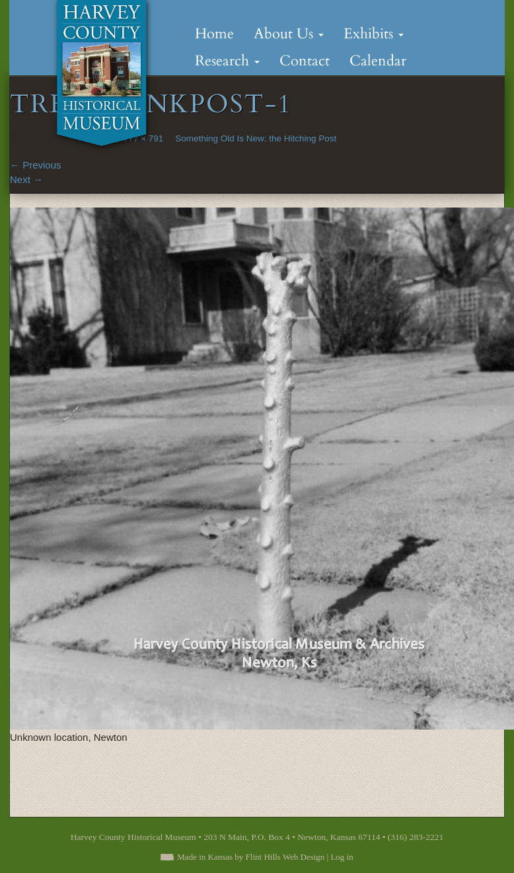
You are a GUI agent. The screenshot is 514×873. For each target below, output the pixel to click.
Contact (304, 61)
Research (227, 61)
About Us (289, 34)
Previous (35, 165)
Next (26, 179)
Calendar (377, 61)
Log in (341, 857)
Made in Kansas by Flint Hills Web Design (250, 857)
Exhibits (374, 34)
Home (214, 34)
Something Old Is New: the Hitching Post (255, 138)
